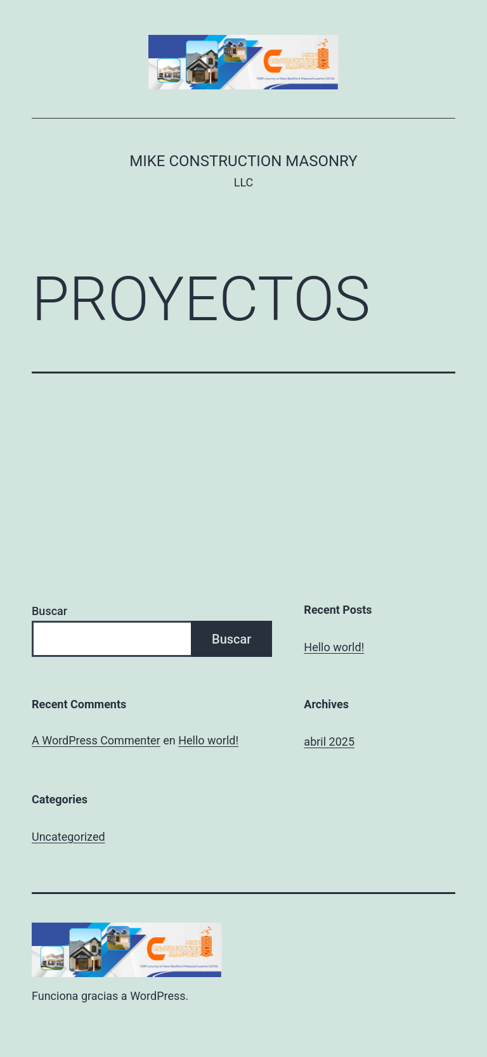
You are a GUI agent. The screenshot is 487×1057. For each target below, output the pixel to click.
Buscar (49, 611)
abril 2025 (329, 741)
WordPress (157, 995)
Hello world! (334, 647)
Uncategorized (68, 836)
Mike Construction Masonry (243, 161)
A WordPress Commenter (96, 740)
